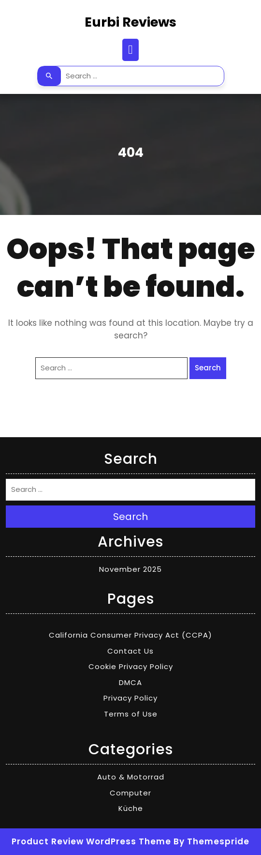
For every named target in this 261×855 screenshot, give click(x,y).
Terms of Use (131, 714)
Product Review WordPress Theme (91, 841)
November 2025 (130, 569)
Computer (130, 793)
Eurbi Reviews (130, 22)
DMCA (130, 682)
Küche (130, 808)
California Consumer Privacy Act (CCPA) (130, 635)
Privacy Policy (130, 698)
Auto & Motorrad (130, 777)
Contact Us (130, 651)
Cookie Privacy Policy (130, 666)
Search (49, 76)
